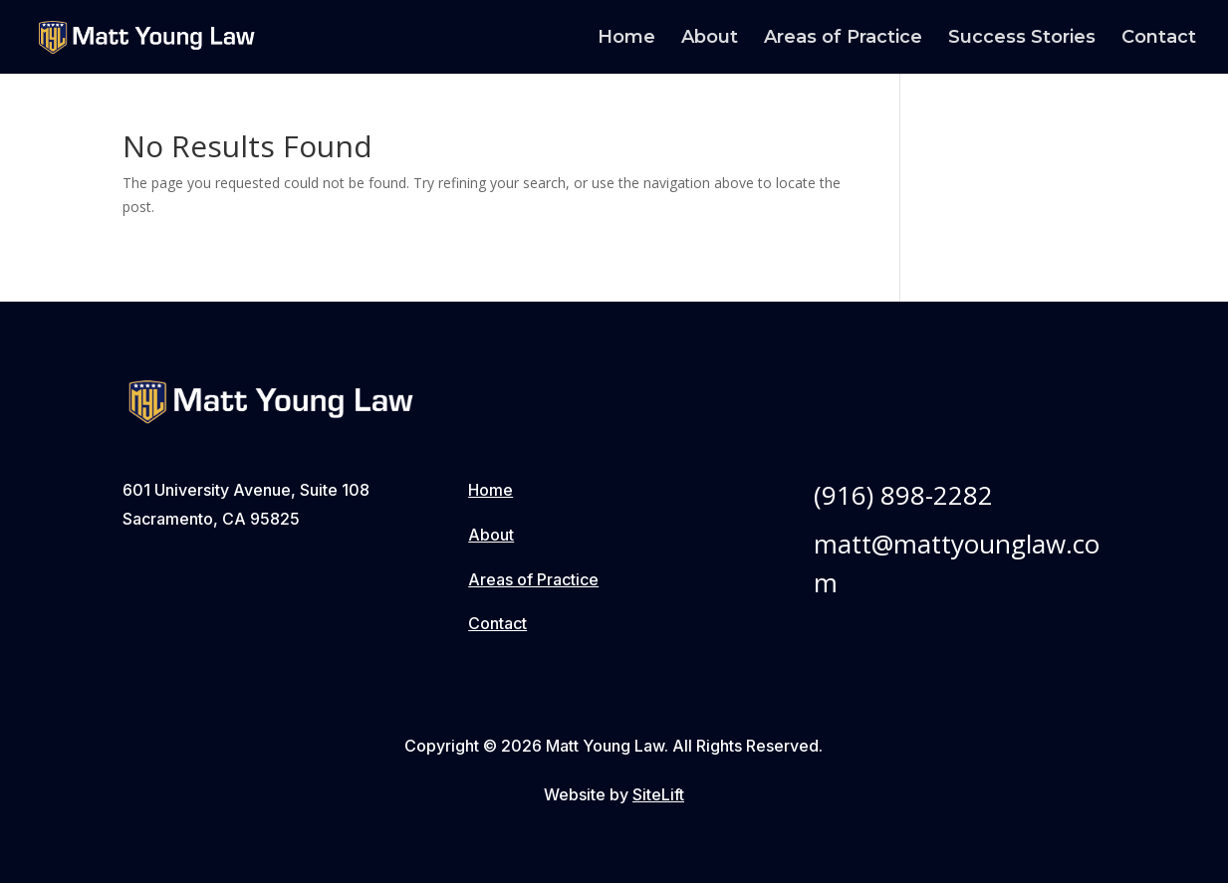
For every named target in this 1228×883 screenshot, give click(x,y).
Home (626, 39)
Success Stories (1022, 39)
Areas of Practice (843, 39)
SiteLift (658, 794)
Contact (1158, 39)
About (709, 39)
